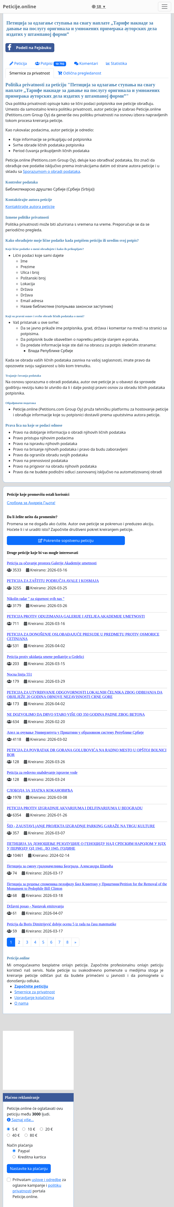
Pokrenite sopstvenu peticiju (66, 540)
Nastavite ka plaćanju (29, 1168)
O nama (21, 1003)
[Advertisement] (38, 1060)
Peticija (18, 63)
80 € (33, 1135)
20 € (49, 1129)
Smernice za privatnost (29, 73)
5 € (14, 1129)
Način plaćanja (20, 1145)
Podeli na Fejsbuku (28, 47)
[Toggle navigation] (164, 6)
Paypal (24, 1150)
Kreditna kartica (32, 1157)
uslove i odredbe (46, 1179)
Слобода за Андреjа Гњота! (31, 503)
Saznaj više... (20, 1119)
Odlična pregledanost (79, 73)
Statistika (116, 63)
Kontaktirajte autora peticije (30, 206)
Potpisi (50, 63)
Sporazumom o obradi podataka (51, 171)
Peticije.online (19, 6)
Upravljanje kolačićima (34, 997)
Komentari (86, 63)
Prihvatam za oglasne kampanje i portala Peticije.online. (39, 1188)
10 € (31, 1129)
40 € (16, 1135)
